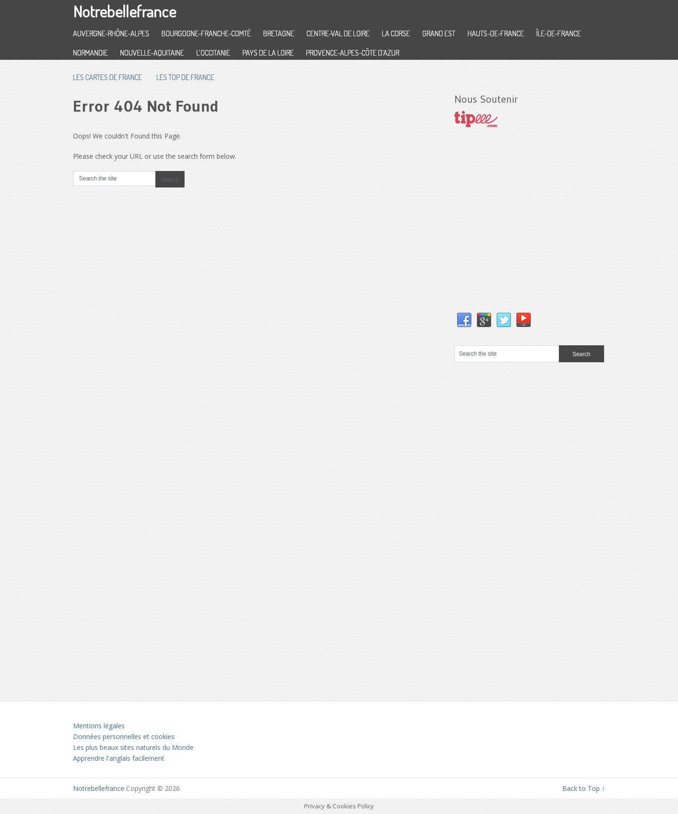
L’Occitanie (213, 52)
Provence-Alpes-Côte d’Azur (352, 52)
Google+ (484, 320)
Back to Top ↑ (583, 788)
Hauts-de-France (496, 33)
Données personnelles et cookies (124, 736)
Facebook (464, 320)
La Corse (396, 33)
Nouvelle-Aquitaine (152, 52)
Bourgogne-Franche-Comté (206, 33)
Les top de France (185, 77)
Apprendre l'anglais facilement (118, 758)
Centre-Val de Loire (338, 33)
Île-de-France (558, 33)
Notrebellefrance (124, 11)
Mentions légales (99, 725)
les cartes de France (107, 77)
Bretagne (278, 33)
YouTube (523, 320)
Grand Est (438, 33)
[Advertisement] (525, 229)
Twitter (503, 320)
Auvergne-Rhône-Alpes (111, 33)
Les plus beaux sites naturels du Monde (133, 747)
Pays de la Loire (268, 52)
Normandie (90, 52)
